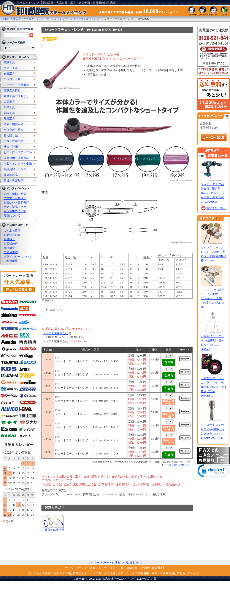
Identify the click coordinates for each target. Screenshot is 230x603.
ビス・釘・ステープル (18, 152)
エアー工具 (11, 68)
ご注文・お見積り (15, 198)
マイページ (95, 562)
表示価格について (15, 211)
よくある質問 (12, 230)
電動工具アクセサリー (18, 96)
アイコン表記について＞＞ (178, 465)
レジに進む (128, 562)
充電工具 (9, 73)
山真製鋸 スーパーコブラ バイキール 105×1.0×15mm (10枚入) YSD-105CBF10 (215, 387)
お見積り (9, 239)
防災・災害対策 (13, 180)
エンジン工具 (12, 79)
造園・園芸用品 (13, 124)
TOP (139, 562)
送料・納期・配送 (15, 193)
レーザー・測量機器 (16, 84)
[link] (213, 471)
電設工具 (9, 113)
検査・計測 (11, 146)
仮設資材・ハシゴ (15, 169)
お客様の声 (11, 243)
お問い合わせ (12, 235)
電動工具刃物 (12, 90)
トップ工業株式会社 (55, 333)
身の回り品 (11, 135)
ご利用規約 (11, 252)
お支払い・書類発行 (16, 202)
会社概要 (9, 248)
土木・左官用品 (13, 141)
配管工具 (9, 118)
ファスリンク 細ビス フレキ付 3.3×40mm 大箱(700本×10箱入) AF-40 (213, 298)
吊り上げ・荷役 (13, 129)
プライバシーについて (18, 256)
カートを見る (111, 562)
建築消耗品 (11, 174)
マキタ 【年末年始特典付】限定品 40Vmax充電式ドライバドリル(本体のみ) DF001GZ (213, 193)
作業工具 (9, 107)
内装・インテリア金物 (18, 163)
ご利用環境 (11, 260)
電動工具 (9, 62)
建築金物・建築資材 (16, 158)
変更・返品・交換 (15, 206)
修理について (12, 215)
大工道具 (9, 101)
